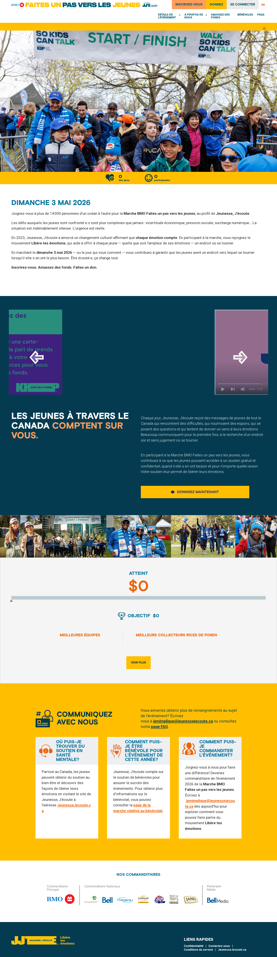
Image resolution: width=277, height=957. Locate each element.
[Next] (240, 358)
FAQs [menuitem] (260, 14)
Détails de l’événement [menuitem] (167, 16)
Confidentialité (194, 951)
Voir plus (138, 663)
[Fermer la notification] (264, 28)
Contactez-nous (219, 951)
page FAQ (159, 727)
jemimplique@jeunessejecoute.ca (183, 722)
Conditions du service (198, 954)
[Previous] (37, 358)
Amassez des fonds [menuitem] (220, 16)
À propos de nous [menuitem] (193, 16)
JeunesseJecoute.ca (232, 954)
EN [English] (263, 5)
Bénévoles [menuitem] (245, 14)
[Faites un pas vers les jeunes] (85, 4)
